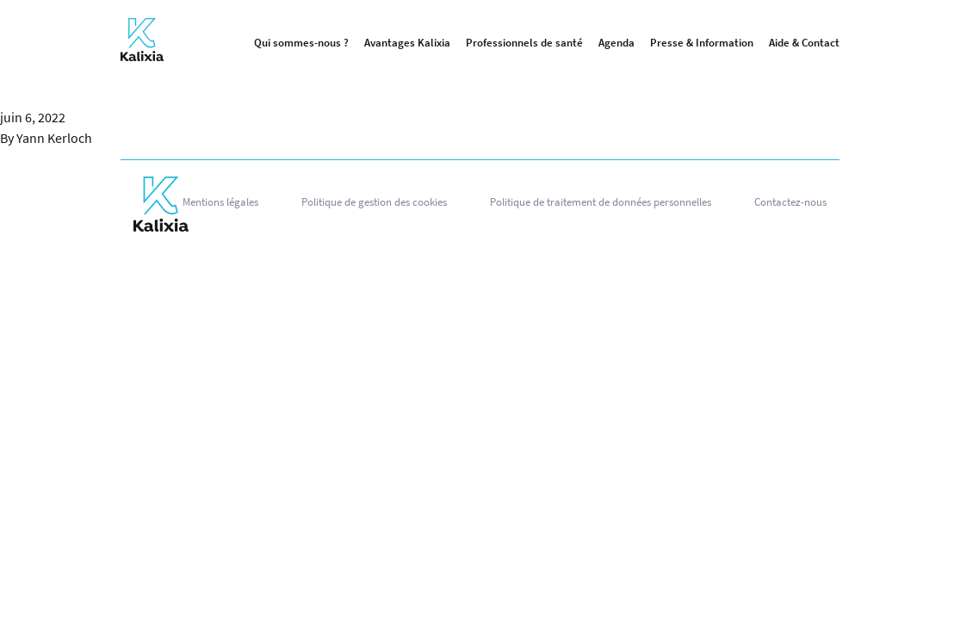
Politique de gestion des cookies (374, 202)
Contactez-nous (790, 202)
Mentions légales (220, 202)
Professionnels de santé (524, 42)
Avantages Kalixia (407, 42)
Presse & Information (701, 42)
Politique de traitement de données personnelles (600, 202)
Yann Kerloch (54, 137)
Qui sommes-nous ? (301, 42)
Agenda (616, 42)
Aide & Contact (804, 42)
